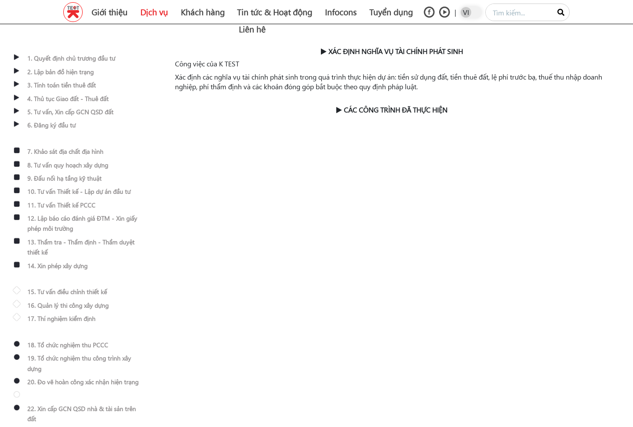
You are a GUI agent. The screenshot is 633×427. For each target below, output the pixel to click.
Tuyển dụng (391, 12)
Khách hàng (203, 12)
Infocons (341, 12)
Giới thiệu (109, 12)
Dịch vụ (154, 12)
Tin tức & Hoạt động (274, 12)
